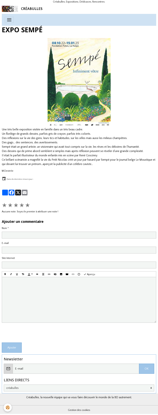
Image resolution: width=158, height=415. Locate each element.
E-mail (5, 243)
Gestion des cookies (79, 410)
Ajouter (11, 347)
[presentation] (29, 333)
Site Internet (8, 258)
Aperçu (89, 274)
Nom (4, 228)
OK (147, 368)
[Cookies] (8, 407)
